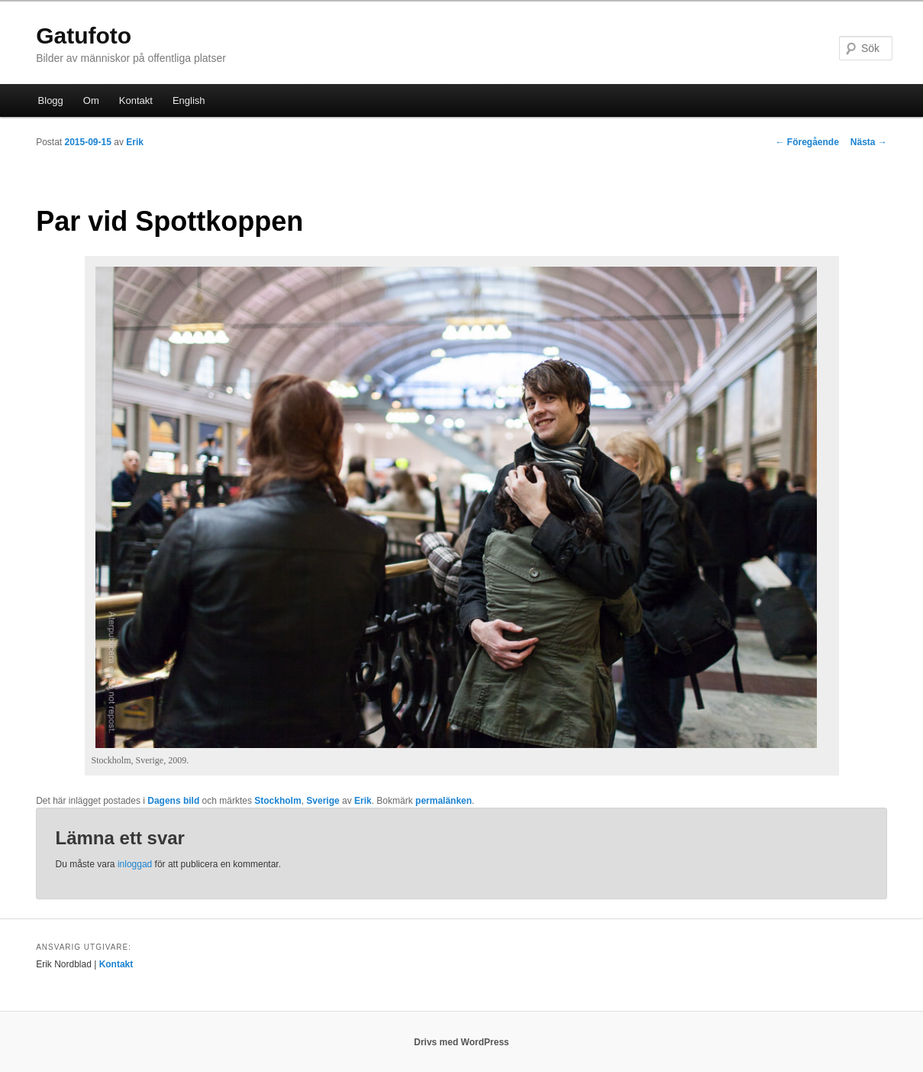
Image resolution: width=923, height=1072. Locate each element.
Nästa (868, 142)
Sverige (322, 800)
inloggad (135, 864)
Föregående (806, 142)
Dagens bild (173, 800)
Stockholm (277, 800)
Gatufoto (83, 35)
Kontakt (136, 100)
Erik (135, 142)
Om (91, 100)
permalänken (443, 800)
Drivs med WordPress (461, 1042)
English (189, 100)
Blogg (50, 100)
